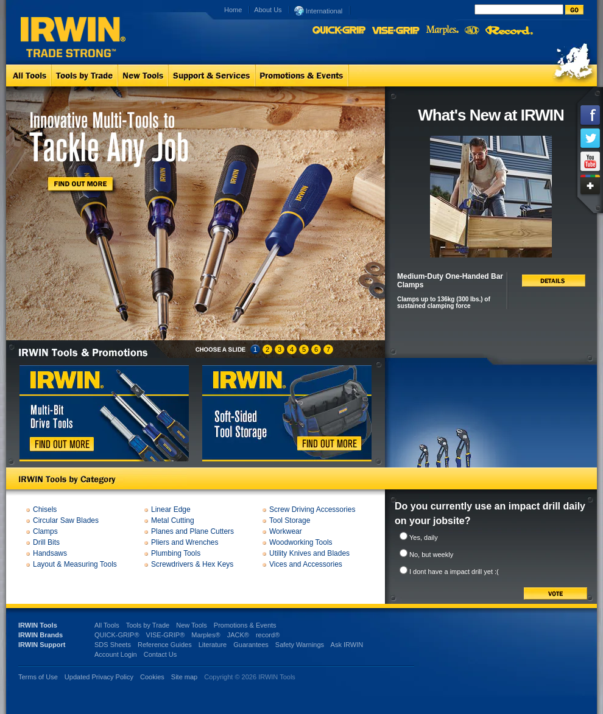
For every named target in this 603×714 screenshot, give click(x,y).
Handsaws (50, 553)
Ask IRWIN (347, 644)
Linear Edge (171, 509)
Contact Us (160, 654)
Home (233, 9)
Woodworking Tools (301, 542)
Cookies (153, 677)
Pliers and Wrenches (185, 542)
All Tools (106, 625)
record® (268, 635)
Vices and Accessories (305, 564)
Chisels (45, 509)
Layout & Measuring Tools (75, 564)
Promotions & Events (245, 625)
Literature (213, 644)
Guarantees (250, 644)
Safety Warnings (299, 644)
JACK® (238, 635)
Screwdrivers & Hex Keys (192, 564)
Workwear (285, 531)
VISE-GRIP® (165, 635)
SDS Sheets (112, 644)
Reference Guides (165, 644)
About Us (267, 9)
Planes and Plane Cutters (192, 531)
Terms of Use (38, 677)
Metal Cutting (172, 520)
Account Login (115, 654)
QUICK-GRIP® (116, 635)
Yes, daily (423, 537)
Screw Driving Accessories (312, 509)
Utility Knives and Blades (309, 553)
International (318, 10)
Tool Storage (289, 520)
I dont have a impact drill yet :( (454, 571)
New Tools (191, 625)
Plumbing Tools (175, 553)
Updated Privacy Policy (99, 677)
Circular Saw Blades (66, 520)
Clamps (45, 531)
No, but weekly (431, 554)
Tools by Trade (148, 625)
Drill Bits (46, 542)
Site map (184, 677)
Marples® (205, 635)
